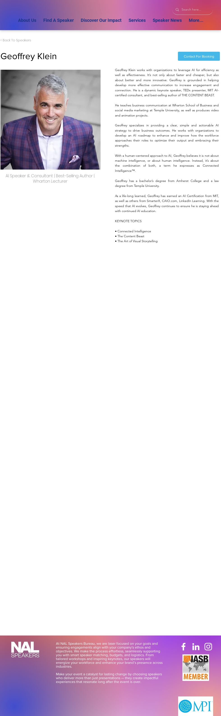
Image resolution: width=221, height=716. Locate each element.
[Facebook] (183, 647)
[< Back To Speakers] (15, 40)
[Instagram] (208, 647)
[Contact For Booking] (199, 56)
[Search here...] (192, 9)
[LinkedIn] (196, 647)
